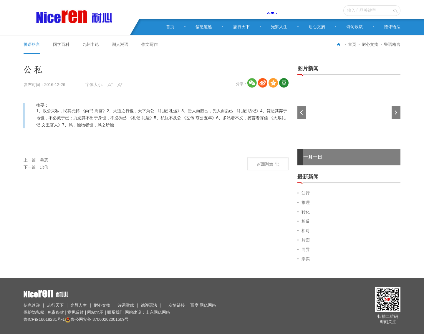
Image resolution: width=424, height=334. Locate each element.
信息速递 (204, 26)
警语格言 (392, 44)
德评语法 (392, 26)
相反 (306, 221)
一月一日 (312, 157)
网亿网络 (208, 305)
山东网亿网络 (157, 312)
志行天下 (241, 26)
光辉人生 (279, 26)
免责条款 (56, 312)
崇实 (306, 258)
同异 (306, 249)
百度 (195, 305)
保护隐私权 (34, 312)
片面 (306, 240)
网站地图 (95, 312)
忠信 (44, 167)
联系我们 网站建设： (125, 312)
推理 (306, 202)
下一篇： (32, 167)
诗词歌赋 (354, 26)
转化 (306, 211)
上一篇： (32, 160)
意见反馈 (75, 312)
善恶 (44, 160)
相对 (306, 230)
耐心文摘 (317, 26)
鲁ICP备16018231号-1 (44, 319)
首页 (170, 26)
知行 (306, 193)
